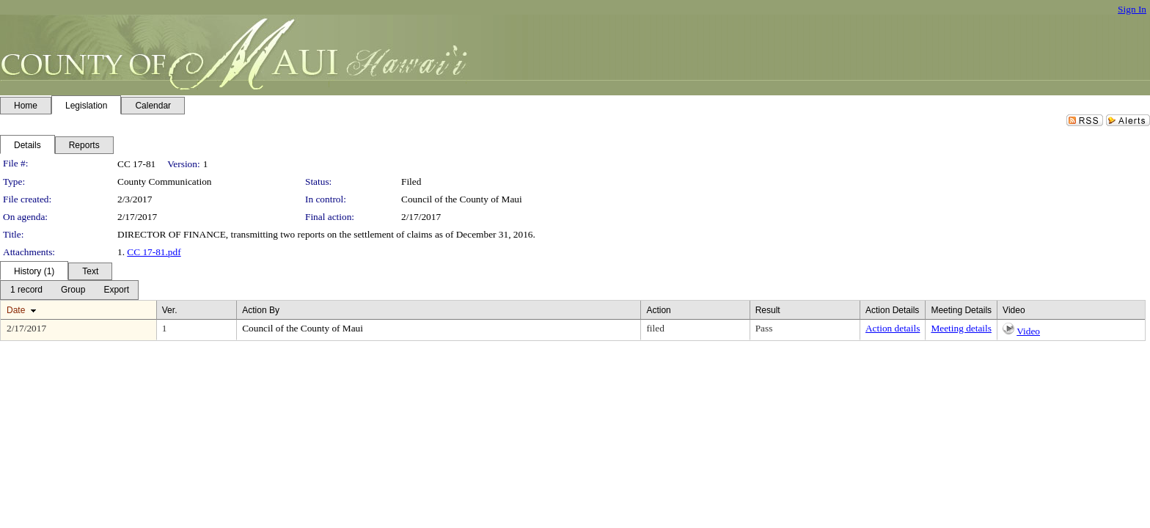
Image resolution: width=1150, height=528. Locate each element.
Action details (892, 328)
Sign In (1132, 9)
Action (658, 310)
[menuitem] (26, 290)
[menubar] (69, 290)
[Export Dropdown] (116, 290)
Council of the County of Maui (461, 199)
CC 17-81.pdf (153, 251)
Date (16, 310)
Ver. (169, 310)
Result (767, 310)
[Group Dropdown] (73, 290)
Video (1028, 331)
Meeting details (961, 328)
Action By (260, 310)
